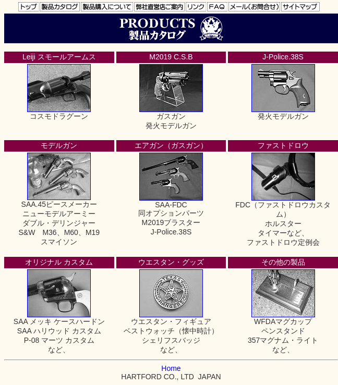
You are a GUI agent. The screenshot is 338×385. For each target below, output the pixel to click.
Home (170, 368)
